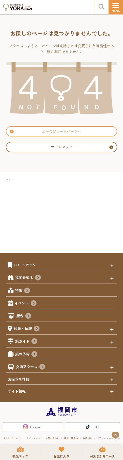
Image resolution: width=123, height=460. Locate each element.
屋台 (23, 316)
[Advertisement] (64, 214)
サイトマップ (82, 147)
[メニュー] (116, 7)
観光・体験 (27, 329)
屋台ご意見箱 (71, 438)
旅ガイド (26, 341)
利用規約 (87, 438)
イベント (25, 303)
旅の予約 (26, 354)
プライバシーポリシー (108, 438)
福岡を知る (28, 278)
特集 (22, 291)
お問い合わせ (52, 438)
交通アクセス (30, 367)
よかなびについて (12, 438)
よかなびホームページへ (45, 131)
